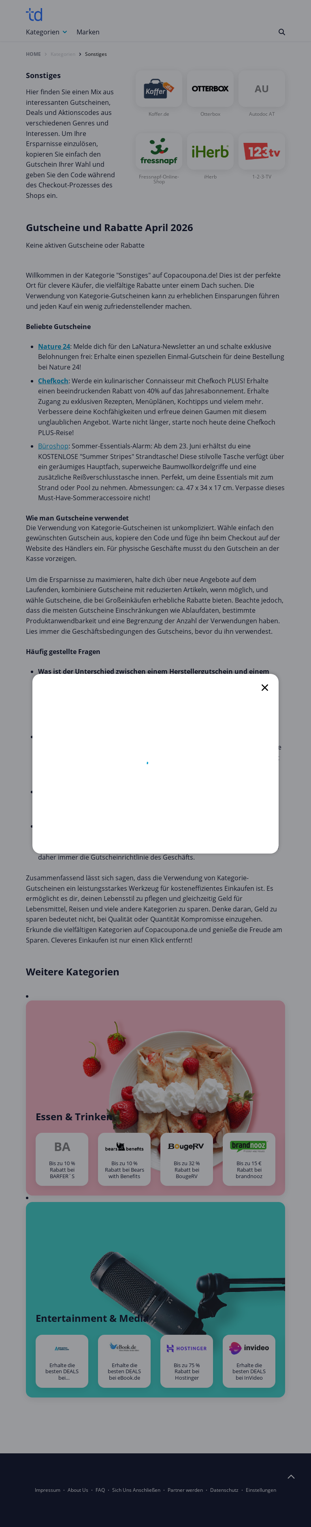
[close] (265, 687)
